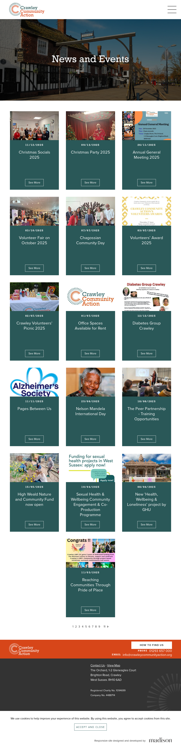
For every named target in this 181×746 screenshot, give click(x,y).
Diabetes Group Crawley (147, 326)
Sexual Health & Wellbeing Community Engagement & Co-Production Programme (90, 504)
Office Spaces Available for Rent (90, 326)
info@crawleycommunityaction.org (147, 655)
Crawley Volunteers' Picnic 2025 (34, 326)
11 (104, 626)
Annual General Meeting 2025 (146, 155)
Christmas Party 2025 (90, 152)
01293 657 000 (160, 651)
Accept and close (90, 727)
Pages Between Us (34, 408)
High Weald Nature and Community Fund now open (34, 499)
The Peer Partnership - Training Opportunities (146, 414)
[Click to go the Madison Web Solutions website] (160, 740)
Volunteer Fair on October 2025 (34, 240)
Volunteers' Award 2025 (146, 240)
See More (34, 182)
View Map (113, 665)
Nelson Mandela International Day (90, 411)
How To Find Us (152, 645)
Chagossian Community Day (90, 240)
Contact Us (97, 665)
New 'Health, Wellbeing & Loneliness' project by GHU (146, 502)
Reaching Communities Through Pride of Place (90, 585)
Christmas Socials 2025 (34, 155)
